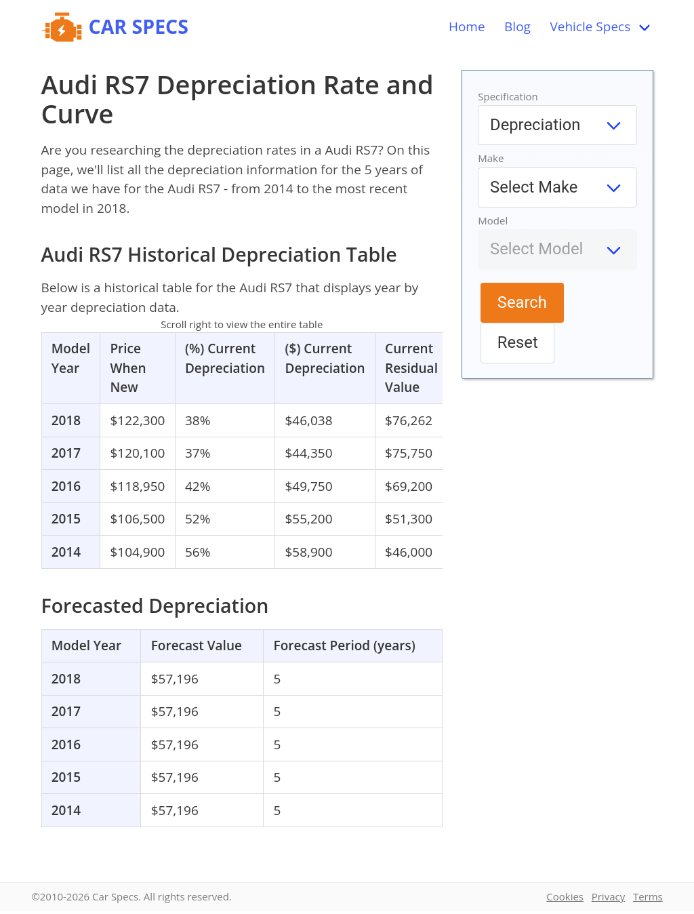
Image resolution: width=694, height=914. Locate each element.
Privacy (608, 896)
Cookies (565, 896)
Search (522, 302)
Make (491, 158)
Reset (517, 342)
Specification (508, 96)
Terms (648, 896)
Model (493, 220)
